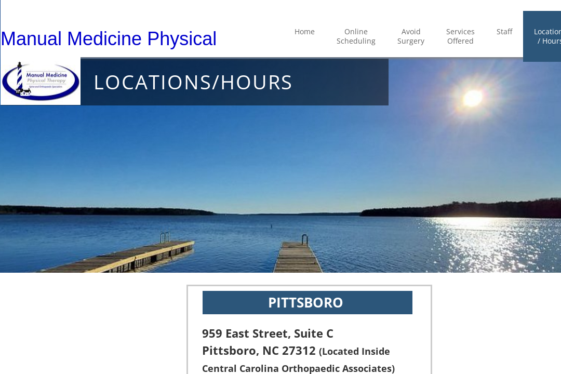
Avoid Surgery (410, 36)
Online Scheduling (356, 36)
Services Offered (460, 36)
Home (305, 31)
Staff (504, 31)
